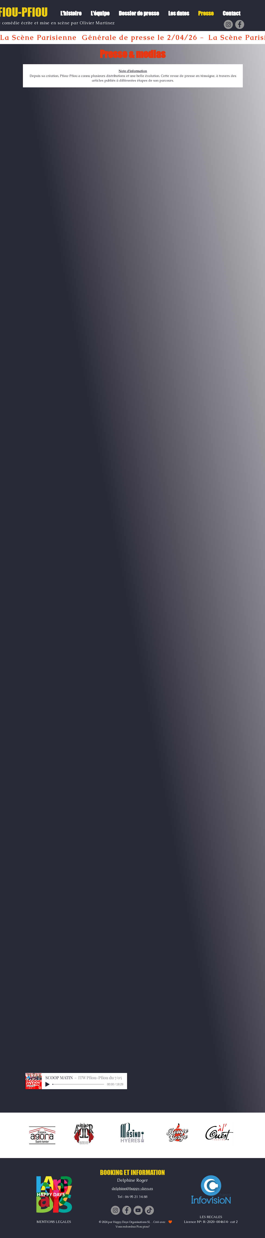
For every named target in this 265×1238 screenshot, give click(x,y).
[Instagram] (228, 24)
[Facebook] (239, 24)
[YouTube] (138, 1210)
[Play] (47, 1084)
